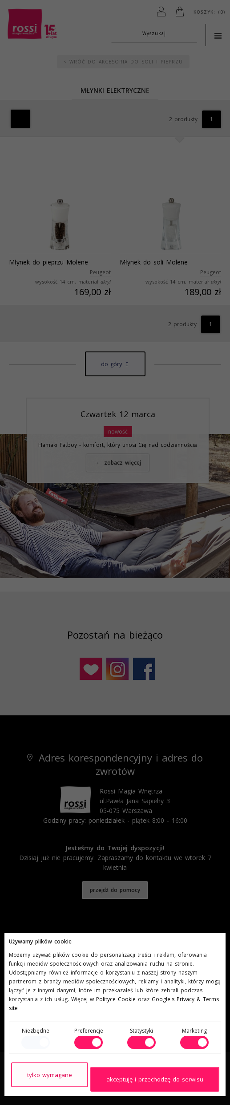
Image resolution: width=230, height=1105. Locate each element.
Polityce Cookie (116, 999)
